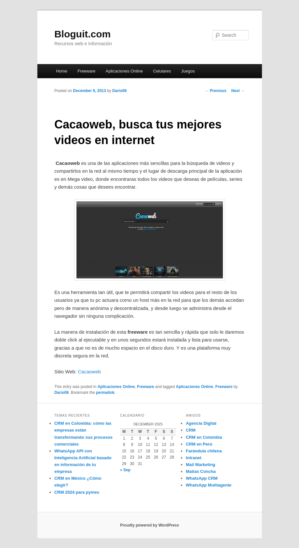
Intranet (193, 457)
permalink (105, 392)
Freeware (86, 71)
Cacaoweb (90, 371)
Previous (215, 90)
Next (238, 90)
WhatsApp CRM (202, 478)
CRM (191, 430)
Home (61, 71)
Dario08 (119, 90)
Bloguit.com (82, 34)
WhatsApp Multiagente (208, 485)
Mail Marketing (200, 464)
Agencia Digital (201, 423)
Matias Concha (201, 471)
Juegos (188, 71)
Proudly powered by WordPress (149, 525)
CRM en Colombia (204, 437)
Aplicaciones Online (124, 71)
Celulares (162, 71)
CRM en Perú (199, 444)
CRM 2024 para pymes (76, 492)
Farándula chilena (204, 450)
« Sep (125, 470)
